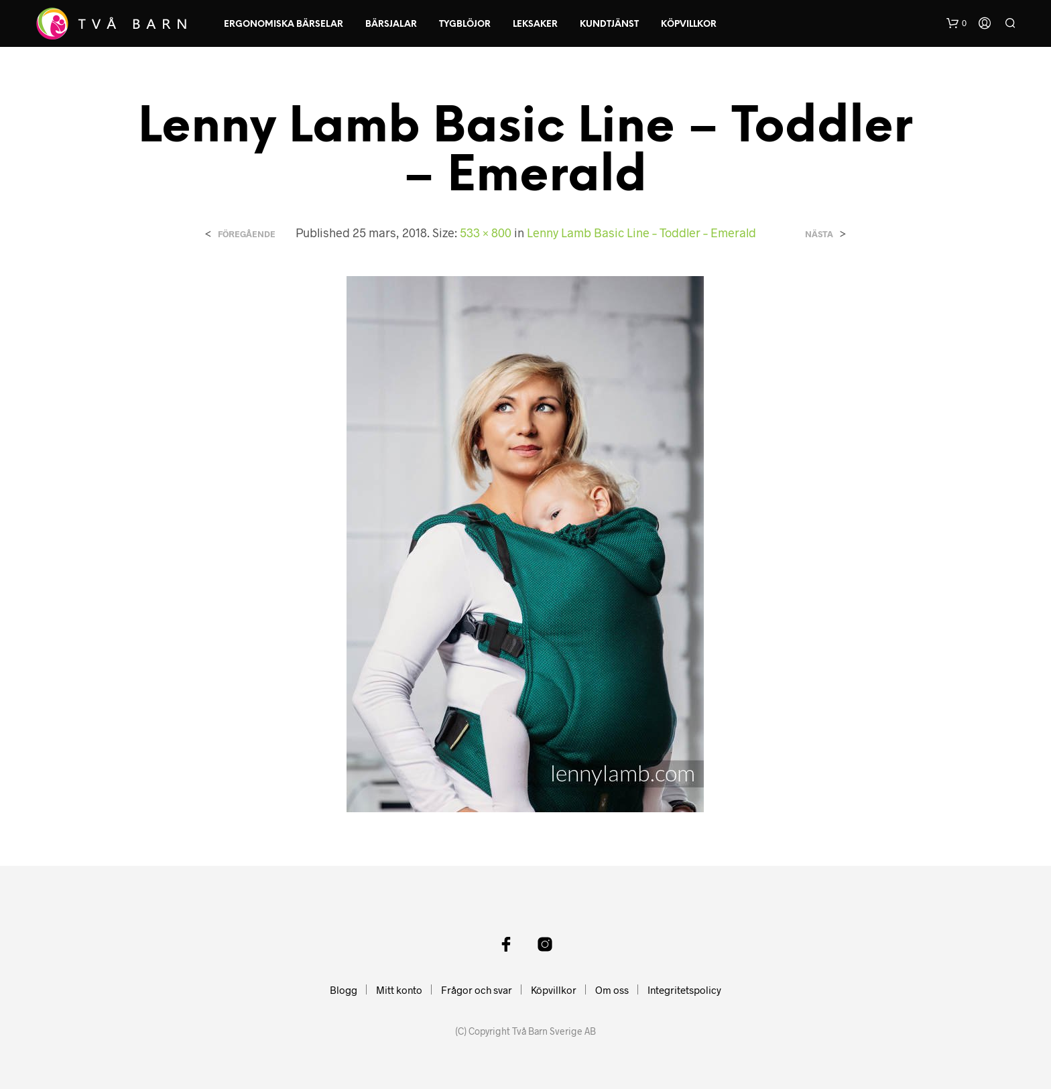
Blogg (343, 990)
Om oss (612, 990)
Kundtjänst (609, 24)
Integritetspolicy (684, 990)
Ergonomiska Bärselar (283, 24)
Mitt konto (399, 990)
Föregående (246, 234)
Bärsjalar (391, 24)
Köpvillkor (689, 24)
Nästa (819, 234)
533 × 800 (485, 232)
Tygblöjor (465, 24)
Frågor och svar (476, 990)
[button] (956, 23)
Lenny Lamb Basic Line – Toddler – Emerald (641, 232)
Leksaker (535, 24)
